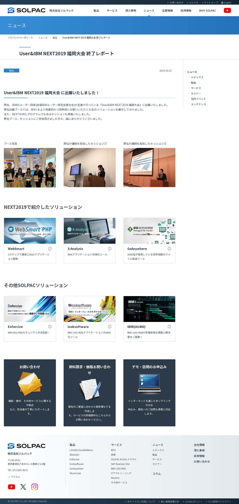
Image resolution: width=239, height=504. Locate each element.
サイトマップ (211, 2)
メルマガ (193, 2)
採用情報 (186, 10)
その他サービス (119, 482)
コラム (157, 473)
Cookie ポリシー (193, 501)
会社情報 (199, 445)
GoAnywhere (76, 468)
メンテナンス (198, 104)
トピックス (197, 77)
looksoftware (76, 463)
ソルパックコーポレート (20, 37)
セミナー (196, 93)
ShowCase (75, 473)
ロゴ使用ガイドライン (219, 501)
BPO (113, 450)
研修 (113, 454)
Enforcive (74, 459)
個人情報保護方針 (170, 501)
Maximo (115, 477)
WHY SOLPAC (207, 10)
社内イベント (198, 99)
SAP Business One (120, 463)
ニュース (149, 10)
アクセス (15, 476)
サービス (112, 10)
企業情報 (167, 10)
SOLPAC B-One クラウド (123, 459)
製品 (96, 10)
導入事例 (130, 10)
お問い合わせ (176, 2)
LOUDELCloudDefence (81, 450)
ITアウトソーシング (121, 473)
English (227, 2)
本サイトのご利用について (141, 501)
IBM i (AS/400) (118, 468)
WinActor (74, 454)
